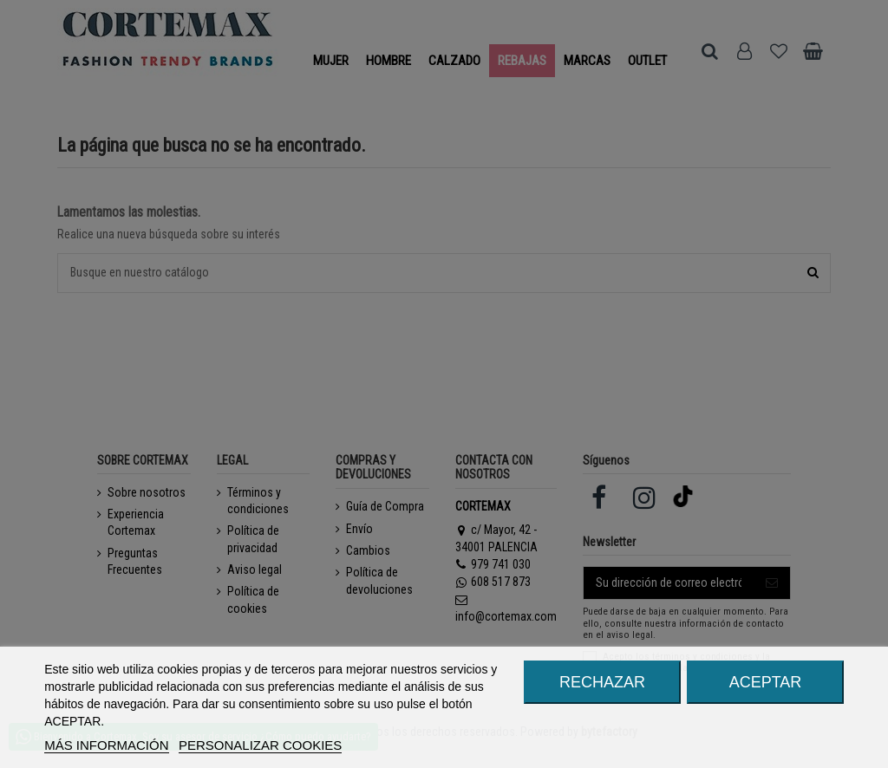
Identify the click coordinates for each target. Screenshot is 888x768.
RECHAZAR (602, 682)
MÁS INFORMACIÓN (106, 745)
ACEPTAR (765, 682)
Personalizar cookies (260, 745)
